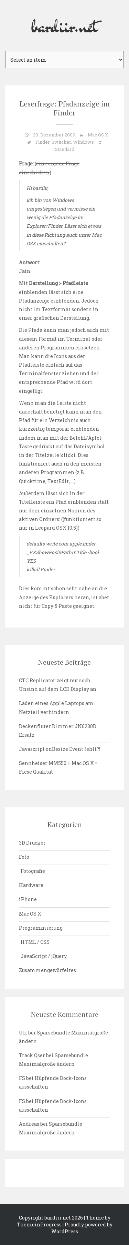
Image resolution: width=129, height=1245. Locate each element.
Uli (23, 1032)
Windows (83, 142)
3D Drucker (32, 842)
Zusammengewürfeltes (47, 970)
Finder (42, 142)
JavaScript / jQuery (44, 956)
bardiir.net (65, 25)
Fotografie (33, 871)
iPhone (28, 899)
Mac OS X (98, 135)
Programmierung (41, 928)
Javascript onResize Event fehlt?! (59, 749)
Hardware (31, 885)
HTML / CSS (35, 942)
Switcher (61, 142)
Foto (24, 857)
